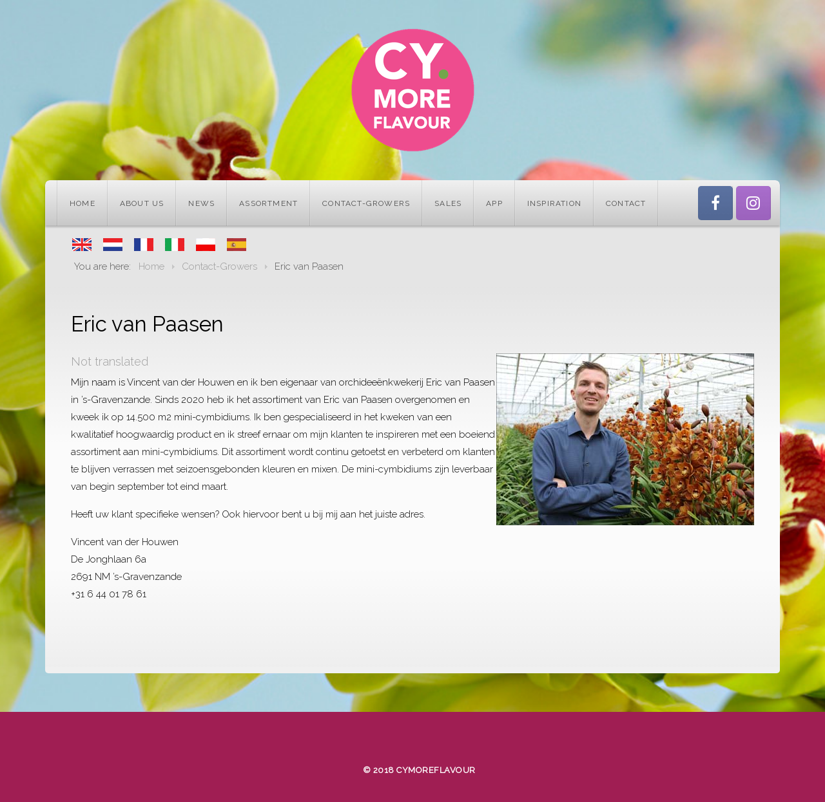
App (494, 203)
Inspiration (554, 203)
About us (142, 203)
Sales (447, 203)
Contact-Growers (366, 203)
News (201, 203)
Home (82, 203)
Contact (626, 203)
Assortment (268, 203)
